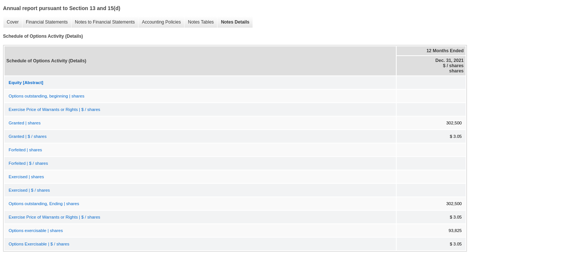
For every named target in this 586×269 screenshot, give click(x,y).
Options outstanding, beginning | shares (46, 96)
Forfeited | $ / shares (28, 163)
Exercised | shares (26, 176)
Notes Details (233, 22)
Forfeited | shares (25, 150)
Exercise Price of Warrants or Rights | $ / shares (54, 109)
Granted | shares (24, 123)
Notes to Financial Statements (103, 22)
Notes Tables (199, 22)
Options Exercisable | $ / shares (39, 244)
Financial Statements (45, 22)
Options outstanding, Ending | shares (44, 203)
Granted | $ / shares (27, 136)
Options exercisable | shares (36, 230)
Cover (11, 22)
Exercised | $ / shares (29, 190)
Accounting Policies (159, 22)
